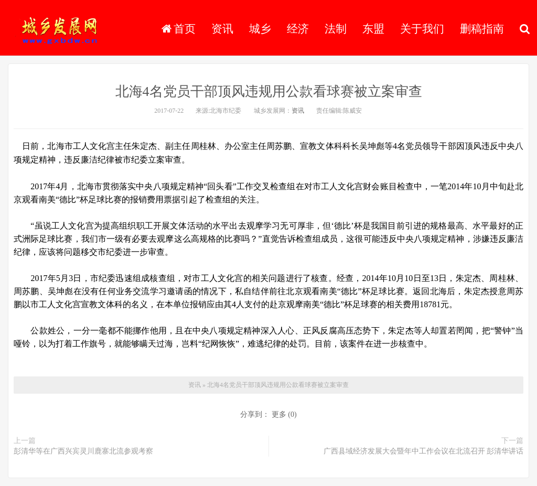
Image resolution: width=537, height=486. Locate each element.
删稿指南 (482, 29)
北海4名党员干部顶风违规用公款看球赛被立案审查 (268, 91)
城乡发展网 (60, 29)
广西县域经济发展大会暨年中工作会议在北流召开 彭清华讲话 (424, 451)
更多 (279, 414)
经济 (298, 29)
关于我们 (422, 29)
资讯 (222, 29)
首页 (179, 29)
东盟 (373, 29)
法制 (336, 29)
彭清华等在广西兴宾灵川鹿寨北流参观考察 (83, 451)
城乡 (260, 29)
